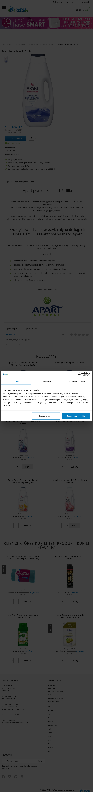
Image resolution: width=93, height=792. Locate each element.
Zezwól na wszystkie (76, 416)
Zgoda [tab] (16, 381)
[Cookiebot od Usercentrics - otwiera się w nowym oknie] (79, 374)
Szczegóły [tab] (46, 381)
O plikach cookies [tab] (77, 381)
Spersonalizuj (46, 416)
